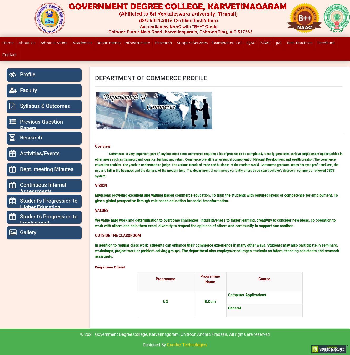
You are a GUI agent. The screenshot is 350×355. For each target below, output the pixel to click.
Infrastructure (137, 42)
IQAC (251, 42)
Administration (54, 42)
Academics (82, 42)
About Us (26, 42)
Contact (9, 54)
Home (7, 42)
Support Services (192, 42)
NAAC (266, 42)
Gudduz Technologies (187, 344)
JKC (279, 42)
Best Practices (299, 42)
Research (163, 42)
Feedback (326, 42)
